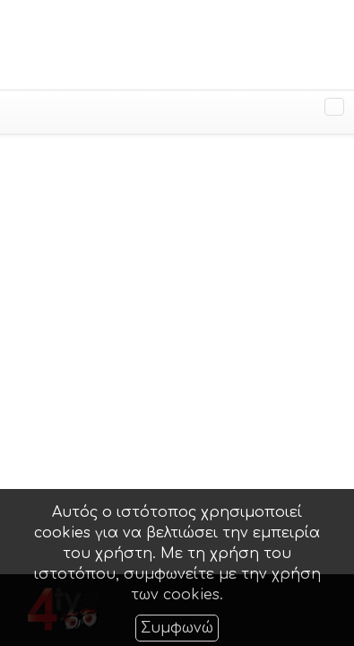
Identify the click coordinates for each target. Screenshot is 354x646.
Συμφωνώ (177, 628)
